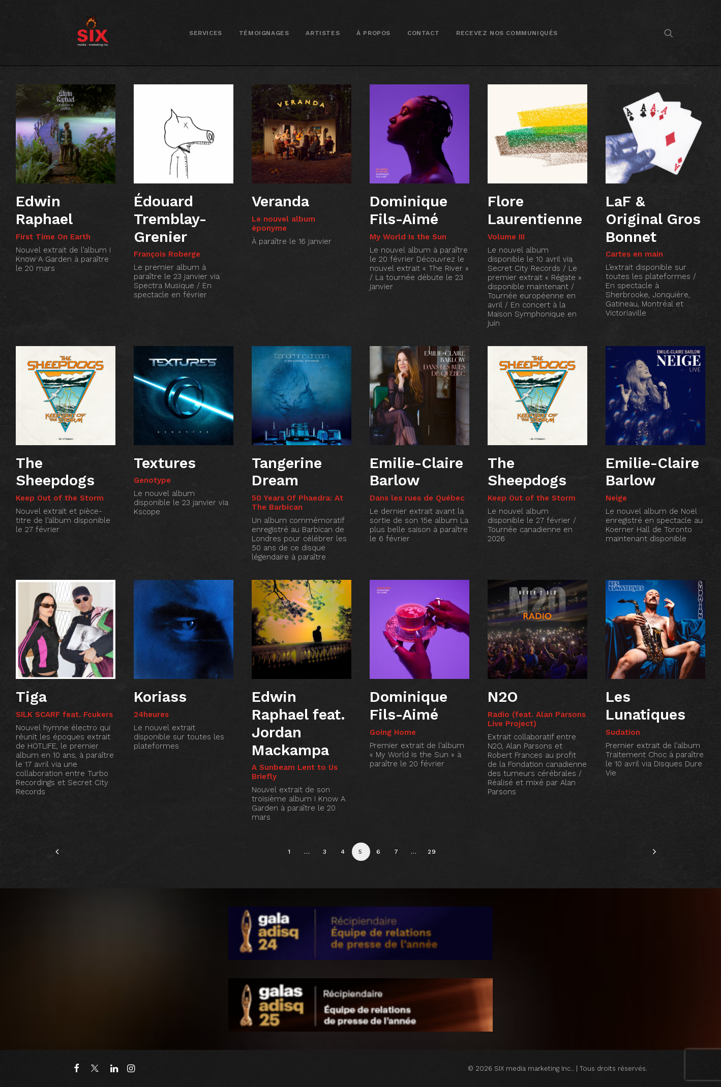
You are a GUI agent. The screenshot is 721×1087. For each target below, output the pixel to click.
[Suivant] (652, 855)
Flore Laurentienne (535, 210)
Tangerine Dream (287, 471)
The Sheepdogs (55, 471)
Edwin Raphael (44, 210)
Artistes (323, 33)
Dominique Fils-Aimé (408, 210)
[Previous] (69, 855)
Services (205, 33)
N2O (503, 696)
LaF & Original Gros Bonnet (653, 219)
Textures (165, 463)
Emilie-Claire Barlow (416, 471)
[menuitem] (205, 33)
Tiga (31, 696)
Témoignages (264, 33)
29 (432, 851)
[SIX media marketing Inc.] (93, 33)
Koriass (160, 696)
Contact (423, 33)
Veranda (280, 201)
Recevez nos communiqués (507, 33)
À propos (373, 33)
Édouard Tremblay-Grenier (170, 219)
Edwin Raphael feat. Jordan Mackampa (298, 723)
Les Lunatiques (645, 705)
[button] (668, 33)
